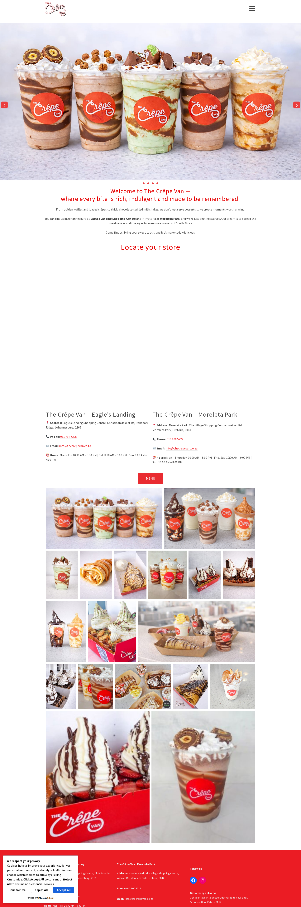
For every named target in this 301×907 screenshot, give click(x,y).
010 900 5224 (175, 439)
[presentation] (4, 105)
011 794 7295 (68, 437)
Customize (18, 890)
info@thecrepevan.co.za (75, 446)
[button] (143, 183)
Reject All (41, 890)
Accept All (64, 890)
